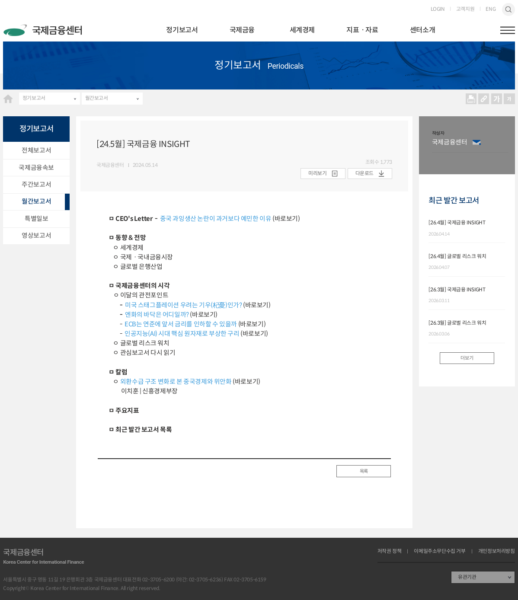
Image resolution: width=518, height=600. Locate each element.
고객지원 (465, 9)
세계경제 (302, 30)
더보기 (466, 358)
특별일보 (36, 219)
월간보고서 (96, 98)
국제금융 (242, 30)
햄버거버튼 (507, 30)
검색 (508, 9)
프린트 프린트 (471, 98)
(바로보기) (285, 219)
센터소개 (422, 30)
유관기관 (467, 577)
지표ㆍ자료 (362, 30)
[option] (470, 145)
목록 (364, 471)
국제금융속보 (36, 168)
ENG (491, 9)
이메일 (476, 142)
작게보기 (509, 98)
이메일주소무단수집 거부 (439, 551)
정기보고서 (182, 30)
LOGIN (438, 9)
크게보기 (496, 98)
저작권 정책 (389, 551)
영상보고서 (36, 235)
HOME (8, 98)
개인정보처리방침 (496, 551)
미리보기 (317, 173)
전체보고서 (36, 150)
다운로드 (364, 173)
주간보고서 (36, 184)
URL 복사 (484, 98)
